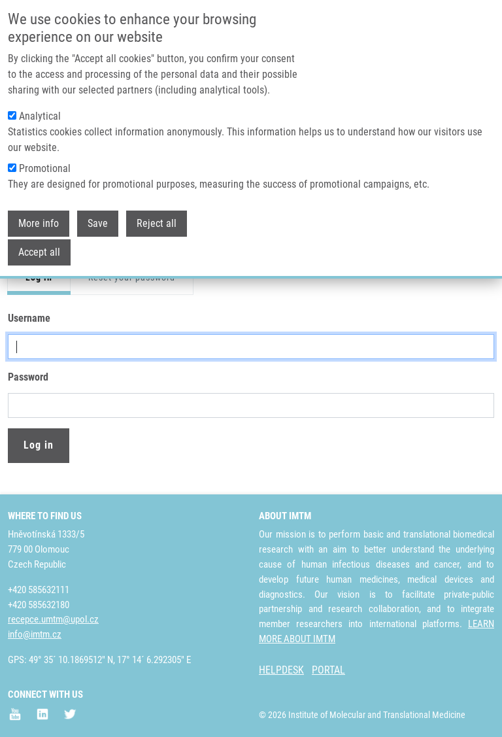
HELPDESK (281, 670)
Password (28, 377)
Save (98, 223)
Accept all (39, 252)
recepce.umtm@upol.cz (53, 619)
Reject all (156, 223)
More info (38, 223)
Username (29, 318)
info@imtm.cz (34, 634)
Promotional (45, 168)
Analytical (40, 116)
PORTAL (328, 670)
